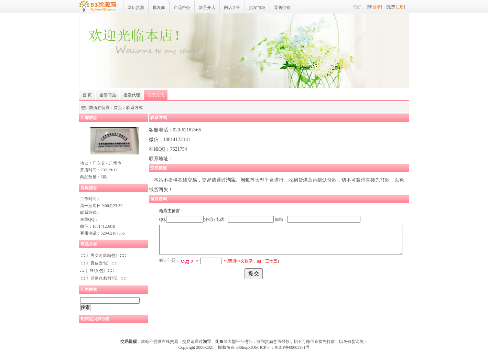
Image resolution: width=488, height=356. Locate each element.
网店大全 (232, 7)
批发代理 (131, 95)
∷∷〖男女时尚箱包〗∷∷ (103, 255)
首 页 (87, 95)
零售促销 (282, 7)
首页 (118, 107)
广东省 (99, 163)
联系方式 (156, 95)
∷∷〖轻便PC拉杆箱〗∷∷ (103, 278)
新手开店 (207, 7)
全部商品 (107, 95)
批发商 (159, 7)
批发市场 (257, 7)
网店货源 (136, 7)
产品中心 (182, 7)
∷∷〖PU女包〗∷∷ (96, 270)
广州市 (115, 163)
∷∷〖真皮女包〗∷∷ (98, 263)
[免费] (395, 6)
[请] (374, 6)
